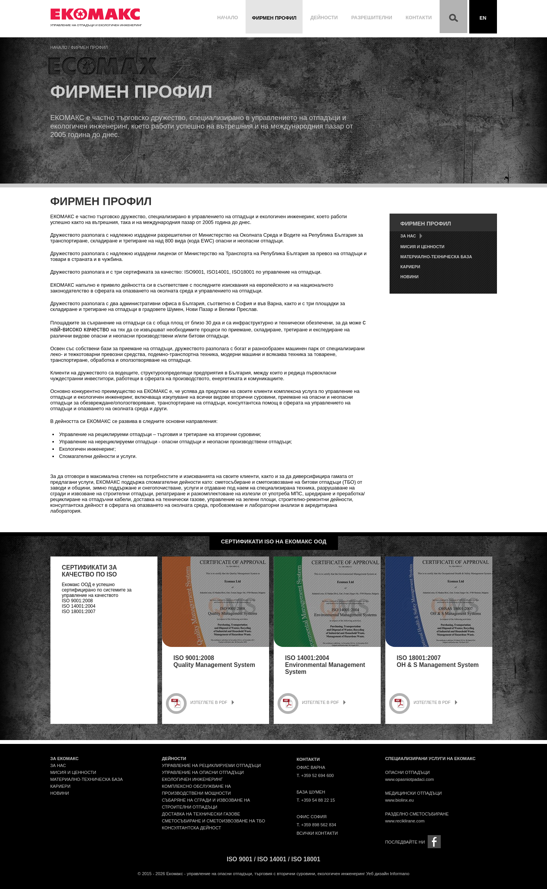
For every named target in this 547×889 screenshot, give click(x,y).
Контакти (419, 17)
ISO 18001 (305, 859)
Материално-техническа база (436, 256)
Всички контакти (317, 833)
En (483, 18)
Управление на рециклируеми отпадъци (211, 765)
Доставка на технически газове (201, 814)
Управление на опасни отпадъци (203, 772)
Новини (409, 276)
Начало (227, 17)
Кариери (410, 266)
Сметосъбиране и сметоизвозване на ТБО (213, 821)
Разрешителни (371, 17)
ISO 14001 (272, 859)
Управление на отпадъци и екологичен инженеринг (96, 23)
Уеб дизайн (377, 873)
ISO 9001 (239, 859)
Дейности (324, 17)
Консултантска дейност (191, 828)
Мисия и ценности (422, 246)
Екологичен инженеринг (192, 779)
